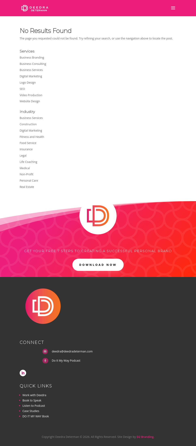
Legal (23, 155)
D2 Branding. (145, 437)
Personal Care (29, 180)
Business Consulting (33, 64)
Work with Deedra (34, 395)
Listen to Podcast (33, 406)
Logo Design (28, 82)
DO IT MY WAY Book (35, 416)
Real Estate (27, 187)
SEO (22, 89)
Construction (28, 124)
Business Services (31, 70)
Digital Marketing (31, 76)
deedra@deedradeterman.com (72, 351)
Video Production (31, 95)
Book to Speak (31, 400)
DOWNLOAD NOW (98, 265)
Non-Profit (26, 174)
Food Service (28, 143)
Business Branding (32, 57)
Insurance (26, 149)
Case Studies (30, 411)
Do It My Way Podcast (66, 360)
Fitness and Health (32, 137)
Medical (25, 168)
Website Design (30, 101)
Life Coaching (28, 162)
